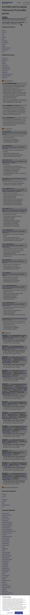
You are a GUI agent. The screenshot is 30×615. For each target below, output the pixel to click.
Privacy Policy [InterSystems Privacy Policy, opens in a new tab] (6, 611)
